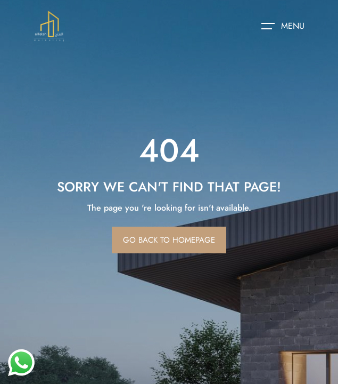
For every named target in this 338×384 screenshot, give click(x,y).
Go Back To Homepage (169, 240)
